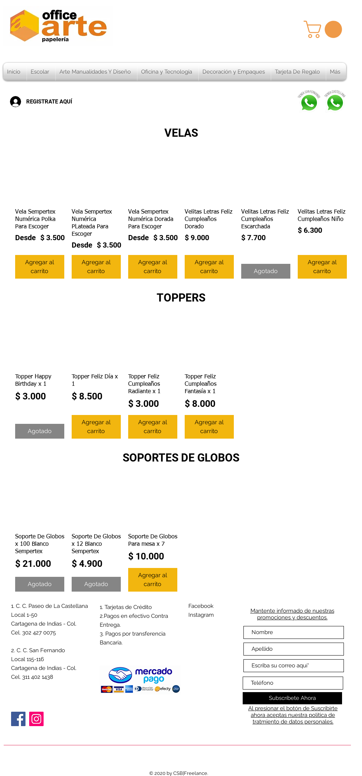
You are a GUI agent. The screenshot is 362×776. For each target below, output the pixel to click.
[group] (181, 216)
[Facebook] (18, 719)
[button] (325, 29)
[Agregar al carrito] (39, 267)
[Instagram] (36, 719)
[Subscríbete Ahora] (292, 698)
